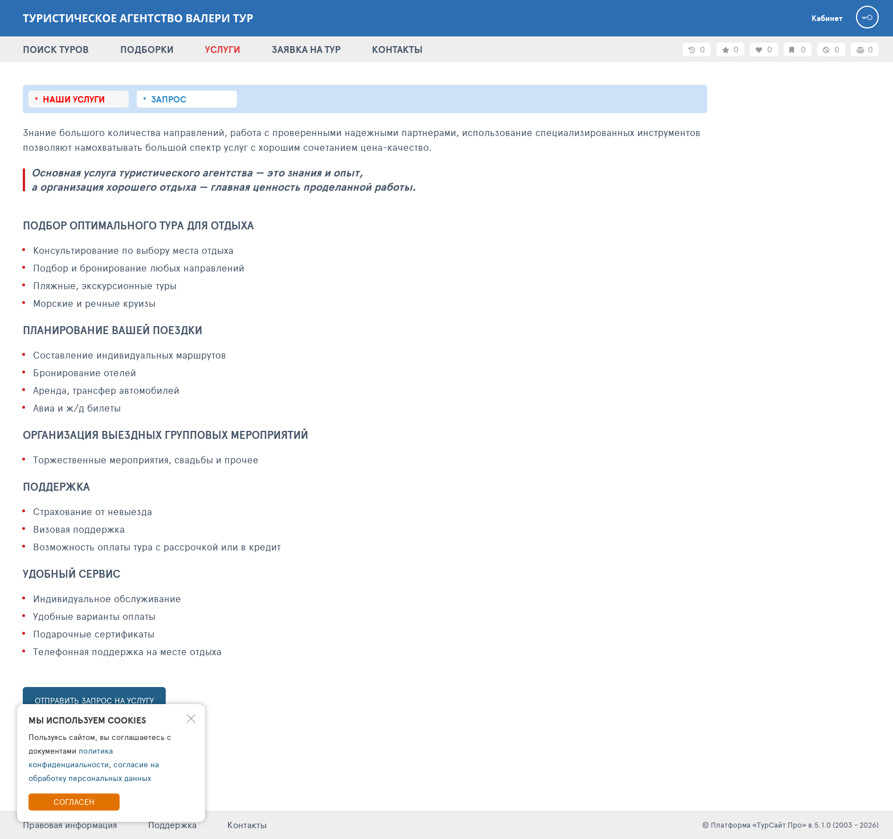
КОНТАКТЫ (397, 49)
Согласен (74, 801)
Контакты (247, 824)
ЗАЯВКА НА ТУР (306, 49)
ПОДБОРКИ (147, 49)
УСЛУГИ (222, 49)
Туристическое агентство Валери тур (138, 18)
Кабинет (827, 18)
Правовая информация (70, 824)
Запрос (168, 99)
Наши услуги (74, 99)
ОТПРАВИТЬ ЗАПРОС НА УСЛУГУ (94, 700)
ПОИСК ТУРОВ (56, 49)
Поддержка (172, 824)
